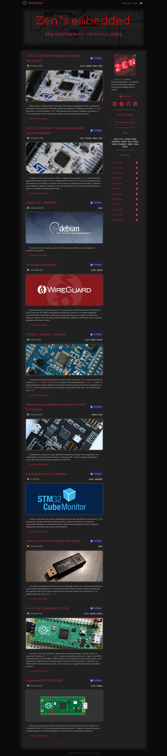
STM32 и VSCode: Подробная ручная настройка (53, 58)
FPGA (100, 414)
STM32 (95, 66)
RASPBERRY (123, 144)
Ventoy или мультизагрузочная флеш (53, 541)
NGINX (136, 144)
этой (86, 382)
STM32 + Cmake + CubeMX (46, 334)
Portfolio (125, 96)
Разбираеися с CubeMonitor (46, 474)
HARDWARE (98, 479)
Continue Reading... (39, 118)
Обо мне (126, 3)
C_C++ (82, 66)
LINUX (100, 66)
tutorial (96, 58)
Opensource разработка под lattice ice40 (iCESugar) (55, 407)
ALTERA (135, 141)
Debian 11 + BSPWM (41, 202)
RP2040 (50, 656)
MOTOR (125, 147)
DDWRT (130, 144)
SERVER (99, 270)
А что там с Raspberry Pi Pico (47, 608)
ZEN (121, 79)
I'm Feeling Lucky (125, 122)
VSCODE (88, 66)
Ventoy (53, 594)
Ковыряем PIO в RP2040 (44, 680)
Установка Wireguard (41, 264)
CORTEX (99, 613)
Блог (135, 3)
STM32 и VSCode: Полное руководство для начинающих (55, 130)
